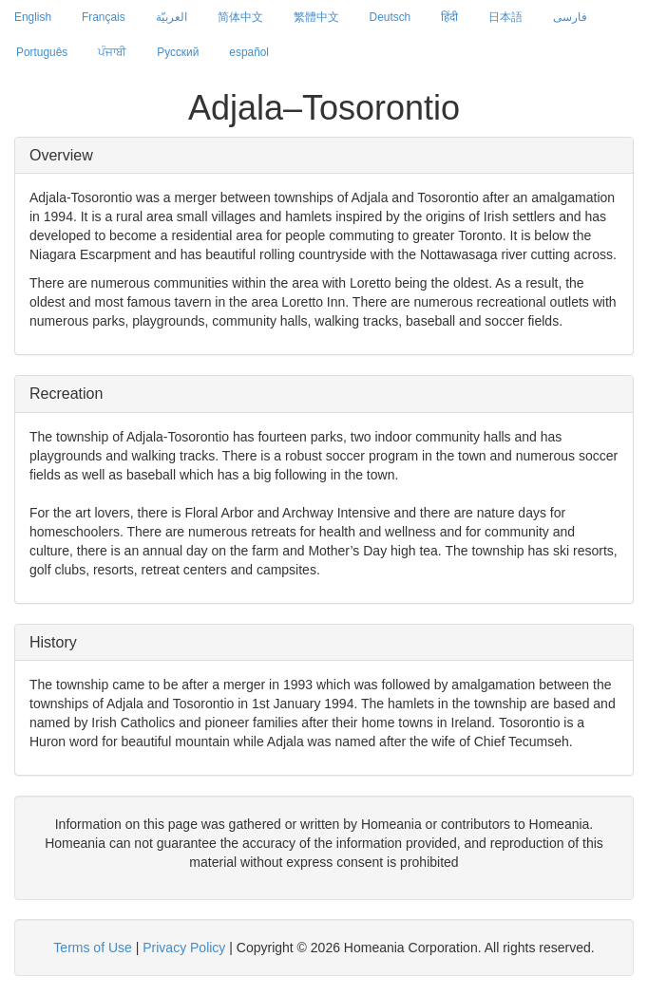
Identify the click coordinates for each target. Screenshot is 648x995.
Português (41, 52)
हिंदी (449, 17)
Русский (178, 52)
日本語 (505, 17)
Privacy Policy (184, 947)
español (249, 52)
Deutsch (390, 17)
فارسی (570, 17)
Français (103, 17)
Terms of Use (92, 947)
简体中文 (240, 17)
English (32, 17)
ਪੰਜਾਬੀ (112, 52)
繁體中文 (316, 17)
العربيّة (171, 17)
